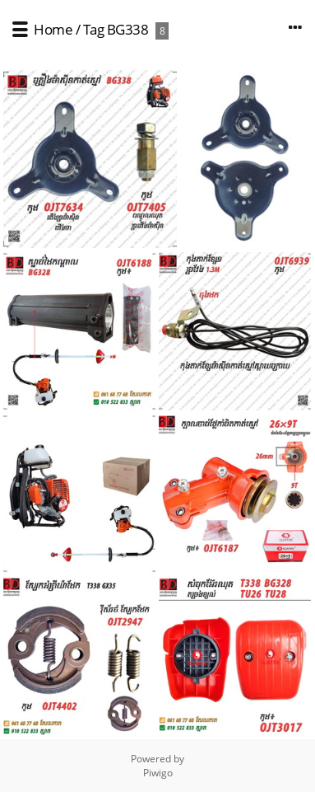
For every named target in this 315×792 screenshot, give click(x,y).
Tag (93, 29)
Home (53, 29)
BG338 (128, 29)
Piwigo (158, 773)
